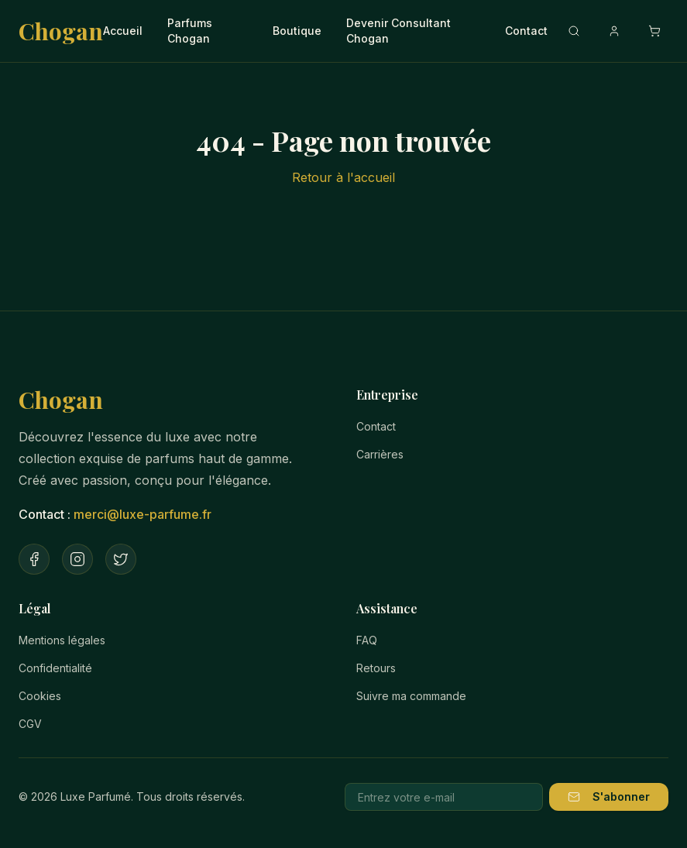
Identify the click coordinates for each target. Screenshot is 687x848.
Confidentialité (55, 668)
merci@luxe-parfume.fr (142, 514)
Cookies (40, 695)
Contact (526, 30)
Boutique (297, 30)
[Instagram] (77, 559)
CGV (30, 723)
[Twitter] (120, 559)
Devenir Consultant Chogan (398, 30)
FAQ (366, 640)
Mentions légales (62, 640)
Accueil (123, 30)
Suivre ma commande (411, 695)
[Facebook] (34, 559)
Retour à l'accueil (343, 177)
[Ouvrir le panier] (654, 31)
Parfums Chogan (189, 30)
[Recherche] (574, 31)
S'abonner (609, 796)
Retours (376, 668)
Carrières (380, 454)
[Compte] (614, 31)
